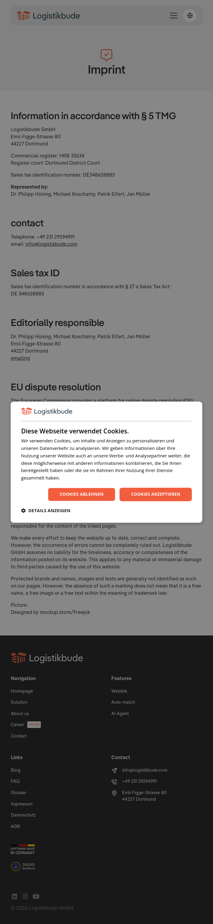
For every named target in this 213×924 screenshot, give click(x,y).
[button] (45, 510)
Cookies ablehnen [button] (82, 494)
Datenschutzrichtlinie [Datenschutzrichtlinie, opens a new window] (83, 478)
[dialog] (106, 462)
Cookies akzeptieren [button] (156, 494)
